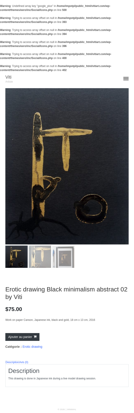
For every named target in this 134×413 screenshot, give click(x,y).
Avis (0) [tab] (23, 362)
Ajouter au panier (20, 337)
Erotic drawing (32, 346)
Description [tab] (12, 362)
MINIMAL (71, 409)
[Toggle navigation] (126, 79)
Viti (8, 77)
